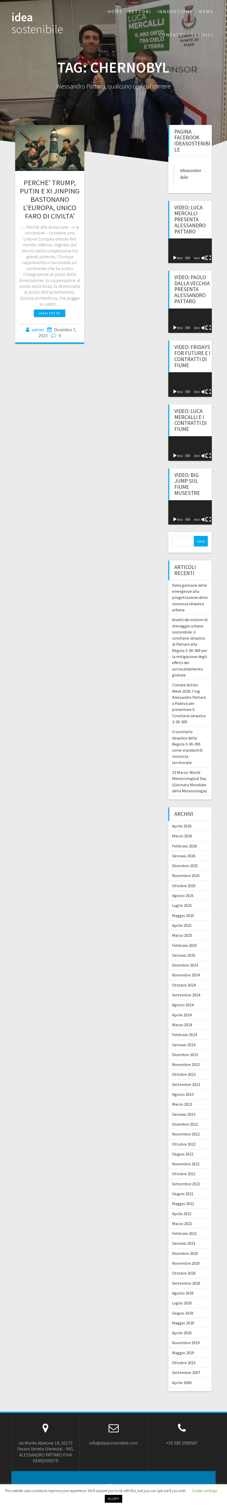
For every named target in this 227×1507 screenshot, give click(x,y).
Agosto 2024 (183, 1004)
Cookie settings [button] (204, 1490)
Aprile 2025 (182, 925)
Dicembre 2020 (185, 1253)
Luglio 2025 (182, 905)
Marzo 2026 (182, 835)
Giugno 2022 (182, 1153)
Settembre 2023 (186, 1084)
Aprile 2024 (182, 1014)
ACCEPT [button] (113, 1499)
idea (37, 23)
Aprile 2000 (182, 1382)
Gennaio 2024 (183, 1044)
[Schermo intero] (208, 257)
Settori (140, 11)
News (206, 11)
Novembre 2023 (186, 1064)
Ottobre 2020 (184, 1273)
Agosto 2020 (183, 1293)
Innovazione (175, 11)
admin (38, 330)
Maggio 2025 (183, 915)
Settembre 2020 (186, 1283)
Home (115, 11)
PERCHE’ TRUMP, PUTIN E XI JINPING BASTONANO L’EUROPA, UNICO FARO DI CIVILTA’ (49, 199)
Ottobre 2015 (184, 1362)
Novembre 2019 (186, 1342)
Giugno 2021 (182, 1193)
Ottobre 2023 (184, 1074)
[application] (190, 250)
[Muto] (203, 257)
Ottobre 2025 (184, 885)
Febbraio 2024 (184, 1034)
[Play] (174, 257)
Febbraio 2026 (184, 845)
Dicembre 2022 (185, 1124)
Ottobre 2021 (184, 1173)
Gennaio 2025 (183, 955)
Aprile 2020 (182, 1332)
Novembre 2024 (186, 974)
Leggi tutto (49, 313)
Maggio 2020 (183, 1322)
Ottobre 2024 (184, 985)
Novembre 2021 (186, 1163)
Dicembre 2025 (185, 865)
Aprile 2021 (182, 1213)
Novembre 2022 (186, 1134)
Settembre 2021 (186, 1183)
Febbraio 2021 (184, 1233)
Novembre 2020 (186, 1263)
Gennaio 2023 (183, 1114)
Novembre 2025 (186, 875)
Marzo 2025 (182, 935)
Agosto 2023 (183, 1094)
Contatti (172, 35)
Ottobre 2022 (184, 1144)
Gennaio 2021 (183, 1243)
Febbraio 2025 (184, 945)
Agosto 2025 (183, 895)
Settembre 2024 (186, 994)
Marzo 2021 (182, 1223)
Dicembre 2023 (185, 1054)
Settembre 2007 (186, 1372)
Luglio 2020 (182, 1302)
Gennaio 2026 (183, 855)
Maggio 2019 (183, 1352)
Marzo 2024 (182, 1024)
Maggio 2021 (183, 1203)
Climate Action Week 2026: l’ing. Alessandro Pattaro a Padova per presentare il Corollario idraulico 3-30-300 (189, 703)
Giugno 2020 (182, 1313)
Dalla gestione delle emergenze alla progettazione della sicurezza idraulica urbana (190, 597)
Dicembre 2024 (185, 965)
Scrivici (202, 35)
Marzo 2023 (182, 1104)
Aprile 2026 (182, 825)
